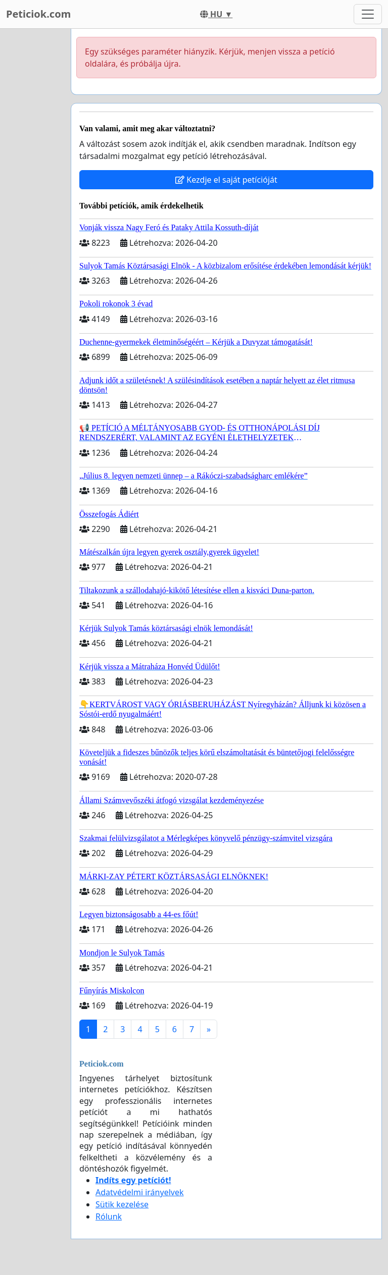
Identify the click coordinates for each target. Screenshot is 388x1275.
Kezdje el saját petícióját (226, 179)
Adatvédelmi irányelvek (139, 1192)
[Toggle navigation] (368, 14)
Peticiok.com (38, 14)
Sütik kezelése (122, 1204)
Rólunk (108, 1216)
